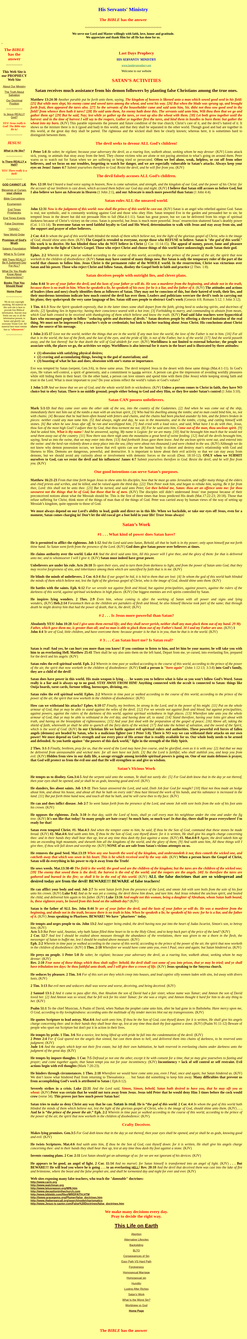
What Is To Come (14, 254)
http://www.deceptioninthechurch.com (55, 1191)
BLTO (136, 1250)
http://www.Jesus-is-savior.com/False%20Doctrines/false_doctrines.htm (77, 1203)
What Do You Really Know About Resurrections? (14, 274)
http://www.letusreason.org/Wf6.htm (54, 1188)
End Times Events (14, 218)
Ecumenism (14, 204)
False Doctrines (14, 223)
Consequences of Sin (136, 1256)
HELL (135, 1167)
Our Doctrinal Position (14, 102)
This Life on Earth (136, 1225)
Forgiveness (136, 1267)
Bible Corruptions (14, 198)
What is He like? (14, 150)
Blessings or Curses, (14, 192)
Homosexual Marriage (136, 1272)
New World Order (14, 234)
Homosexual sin (136, 1278)
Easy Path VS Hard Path (136, 1261)
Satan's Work (136, 1294)
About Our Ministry (14, 86)
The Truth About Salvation (14, 94)
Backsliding (136, 1245)
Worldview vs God (136, 1305)
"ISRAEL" (14, 229)
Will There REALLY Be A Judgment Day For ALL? (14, 262)
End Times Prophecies (14, 211)
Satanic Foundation (14, 248)
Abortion (136, 1234)
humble (136, 372)
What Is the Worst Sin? (136, 1299)
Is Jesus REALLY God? (14, 116)
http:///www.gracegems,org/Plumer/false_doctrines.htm (66, 1197)
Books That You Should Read (14, 284)
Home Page (14, 291)
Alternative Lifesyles (136, 1239)
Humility (136, 1283)
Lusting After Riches (136, 1288)
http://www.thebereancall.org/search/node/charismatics (67, 1200)
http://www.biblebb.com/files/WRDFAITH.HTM (60, 1194)
